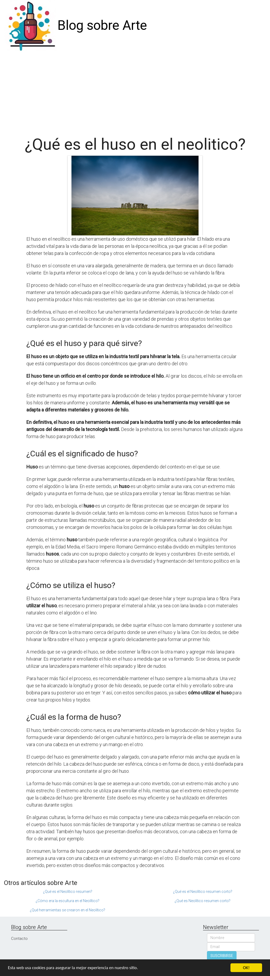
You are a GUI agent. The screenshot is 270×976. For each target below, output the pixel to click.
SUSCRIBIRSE (221, 956)
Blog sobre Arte (102, 25)
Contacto (19, 938)
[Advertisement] (135, 91)
